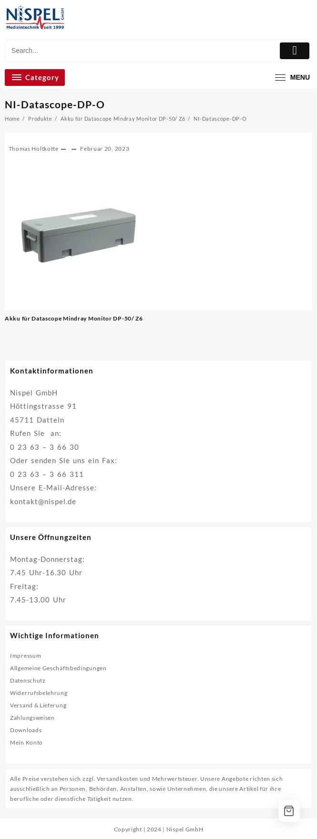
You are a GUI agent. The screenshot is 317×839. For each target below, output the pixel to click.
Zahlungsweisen (32, 717)
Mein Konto (26, 742)
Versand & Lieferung (38, 705)
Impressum (25, 655)
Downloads (25, 730)
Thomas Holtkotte (34, 148)
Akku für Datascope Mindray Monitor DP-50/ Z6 (74, 318)
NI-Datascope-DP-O (55, 104)
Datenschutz (28, 680)
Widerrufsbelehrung (39, 692)
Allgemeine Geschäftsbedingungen (58, 668)
